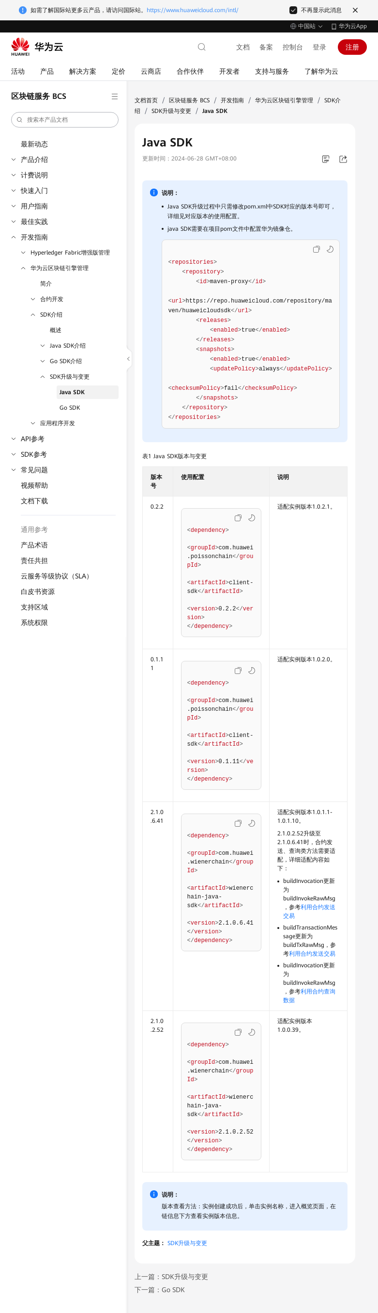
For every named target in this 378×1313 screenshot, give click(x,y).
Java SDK (72, 392)
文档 (243, 47)
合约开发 (51, 299)
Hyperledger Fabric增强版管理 (70, 252)
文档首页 (146, 100)
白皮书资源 (38, 591)
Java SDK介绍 (68, 345)
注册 (352, 47)
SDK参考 (34, 454)
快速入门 (34, 190)
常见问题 (34, 470)
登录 (319, 47)
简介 (46, 283)
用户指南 (34, 206)
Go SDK (70, 407)
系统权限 (34, 622)
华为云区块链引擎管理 (59, 268)
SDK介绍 (51, 314)
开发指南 (34, 237)
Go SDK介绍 (66, 361)
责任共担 (34, 560)
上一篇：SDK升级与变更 (171, 1277)
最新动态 (34, 144)
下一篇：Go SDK (160, 1290)
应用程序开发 (57, 423)
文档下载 (34, 501)
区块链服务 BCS (189, 100)
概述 (55, 330)
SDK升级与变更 (70, 376)
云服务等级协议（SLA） (57, 576)
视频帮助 (34, 485)
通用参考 (34, 529)
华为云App (353, 26)
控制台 (293, 47)
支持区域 (34, 607)
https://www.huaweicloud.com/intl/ (193, 10)
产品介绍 (34, 159)
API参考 (33, 439)
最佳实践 (34, 221)
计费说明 (34, 175)
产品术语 (34, 545)
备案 (266, 47)
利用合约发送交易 (312, 953)
